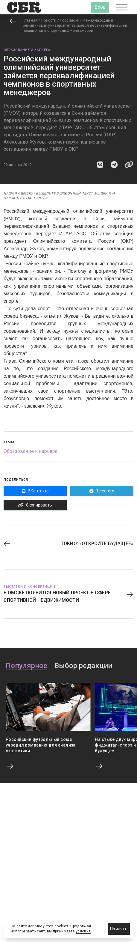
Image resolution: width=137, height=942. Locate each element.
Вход (100, 7)
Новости (49, 20)
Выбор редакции (83, 666)
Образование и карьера (27, 50)
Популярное (26, 666)
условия (83, 931)
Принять (118, 928)
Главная (30, 20)
